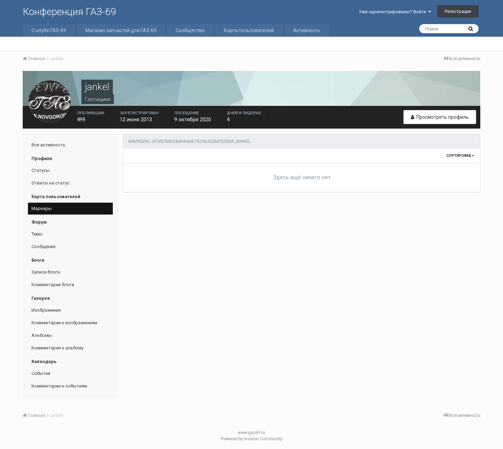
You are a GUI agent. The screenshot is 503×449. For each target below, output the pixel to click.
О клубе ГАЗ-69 (48, 30)
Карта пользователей (249, 30)
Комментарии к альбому (57, 347)
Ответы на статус (50, 183)
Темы (37, 234)
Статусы (40, 170)
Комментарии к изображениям (64, 322)
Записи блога (45, 272)
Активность (306, 30)
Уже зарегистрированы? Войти (395, 11)
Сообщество (190, 30)
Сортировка (460, 156)
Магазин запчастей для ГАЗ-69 (120, 30)
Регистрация (458, 11)
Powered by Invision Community (251, 438)
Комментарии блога (52, 284)
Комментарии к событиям (59, 386)
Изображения (46, 310)
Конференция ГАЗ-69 (69, 11)
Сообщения (43, 246)
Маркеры (41, 208)
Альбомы (41, 335)
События (40, 373)
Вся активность (48, 144)
